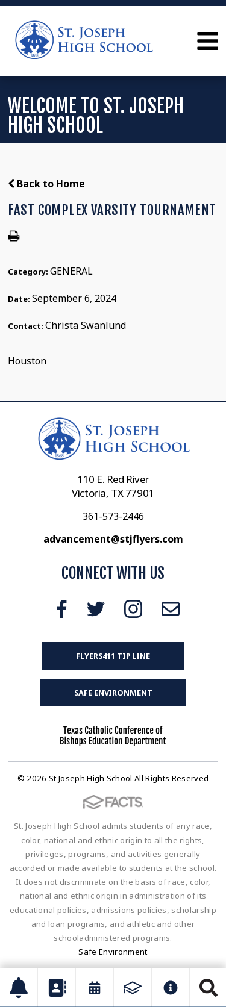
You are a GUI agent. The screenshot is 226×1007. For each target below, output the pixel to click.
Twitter (96, 609)
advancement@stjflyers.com (113, 539)
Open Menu (207, 41)
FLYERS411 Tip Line (113, 655)
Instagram (133, 609)
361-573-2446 (113, 516)
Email (171, 609)
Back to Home (46, 183)
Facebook (61, 609)
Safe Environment (113, 692)
